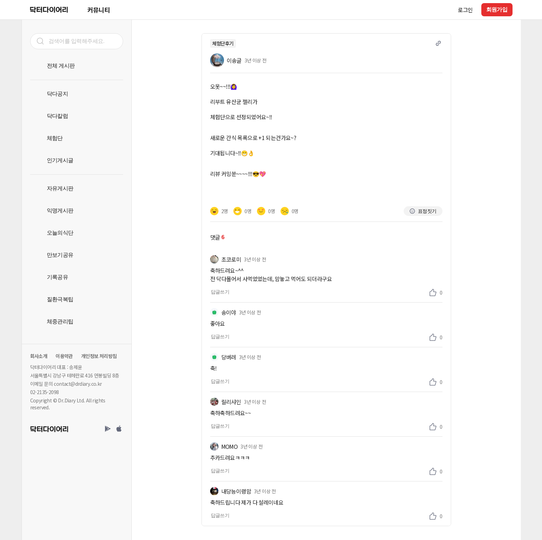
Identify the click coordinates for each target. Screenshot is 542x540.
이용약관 (64, 355)
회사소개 (39, 355)
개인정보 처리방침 (99, 355)
